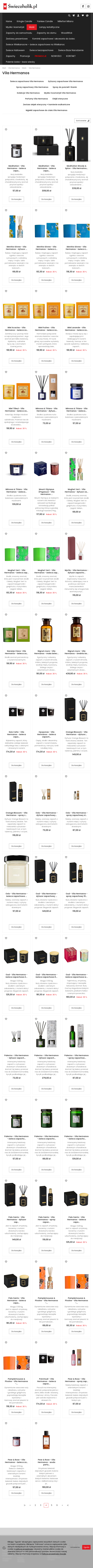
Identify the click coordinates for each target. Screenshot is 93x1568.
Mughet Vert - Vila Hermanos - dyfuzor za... (76, 491)
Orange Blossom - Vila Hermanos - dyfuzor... (76, 734)
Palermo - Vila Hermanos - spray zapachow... (76, 1057)
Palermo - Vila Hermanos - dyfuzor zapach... (16, 1057)
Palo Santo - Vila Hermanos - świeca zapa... (76, 1220)
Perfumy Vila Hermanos (36, 98)
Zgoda (86, 1547)
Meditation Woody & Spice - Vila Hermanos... (76, 167)
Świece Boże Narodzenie (71, 50)
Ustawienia (75, 1547)
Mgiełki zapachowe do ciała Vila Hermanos (46, 110)
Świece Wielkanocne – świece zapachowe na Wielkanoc (35, 44)
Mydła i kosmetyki (15, 27)
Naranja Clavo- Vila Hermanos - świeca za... (16, 653)
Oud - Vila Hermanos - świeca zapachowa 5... (46, 976)
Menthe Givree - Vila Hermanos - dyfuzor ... (16, 248)
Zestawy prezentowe (17, 38)
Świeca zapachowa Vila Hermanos (27, 81)
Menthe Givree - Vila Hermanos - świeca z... (46, 248)
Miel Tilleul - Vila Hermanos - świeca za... (16, 410)
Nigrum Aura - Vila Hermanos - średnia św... (76, 653)
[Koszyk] (73, 15)
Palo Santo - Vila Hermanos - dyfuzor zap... (16, 1220)
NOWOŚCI (56, 56)
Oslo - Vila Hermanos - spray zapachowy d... (77, 815)
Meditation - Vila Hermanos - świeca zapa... (16, 169)
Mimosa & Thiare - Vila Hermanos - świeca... (76, 410)
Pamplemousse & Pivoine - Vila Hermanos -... (46, 1301)
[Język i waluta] (87, 15)
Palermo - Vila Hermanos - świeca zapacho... (16, 1138)
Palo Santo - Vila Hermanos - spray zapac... (46, 1220)
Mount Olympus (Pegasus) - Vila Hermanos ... (46, 492)
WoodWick (66, 32)
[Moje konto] (78, 15)
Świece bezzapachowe (41, 50)
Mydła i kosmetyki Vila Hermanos (60, 93)
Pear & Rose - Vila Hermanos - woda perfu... (46, 1463)
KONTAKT (71, 56)
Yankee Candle (45, 21)
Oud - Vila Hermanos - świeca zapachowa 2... (16, 976)
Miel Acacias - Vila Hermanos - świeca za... (16, 329)
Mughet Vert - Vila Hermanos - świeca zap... (16, 572)
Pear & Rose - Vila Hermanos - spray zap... (76, 1381)
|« (24, 1506)
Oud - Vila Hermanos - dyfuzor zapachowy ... (46, 895)
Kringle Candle (24, 21)
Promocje (25, 56)
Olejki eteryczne (60, 98)
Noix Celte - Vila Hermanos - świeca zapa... (16, 735)
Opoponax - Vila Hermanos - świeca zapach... (46, 735)
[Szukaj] (69, 15)
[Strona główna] (20, 6)
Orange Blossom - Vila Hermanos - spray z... (16, 815)
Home (9, 21)
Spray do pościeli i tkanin (65, 87)
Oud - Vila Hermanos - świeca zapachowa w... (76, 976)
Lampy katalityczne (49, 27)
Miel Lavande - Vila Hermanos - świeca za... (76, 329)
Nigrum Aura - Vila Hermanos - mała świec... (46, 653)
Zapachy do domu (46, 32)
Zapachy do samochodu (19, 32)
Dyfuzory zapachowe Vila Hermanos (65, 81)
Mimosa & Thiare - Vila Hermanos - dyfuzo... (46, 410)
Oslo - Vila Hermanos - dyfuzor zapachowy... (47, 815)
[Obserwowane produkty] (82, 15)
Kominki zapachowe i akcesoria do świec (53, 38)
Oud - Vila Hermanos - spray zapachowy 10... (76, 895)
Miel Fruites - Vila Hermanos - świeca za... (46, 329)
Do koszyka (16, 200)
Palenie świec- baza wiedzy (20, 61)
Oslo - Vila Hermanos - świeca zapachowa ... (16, 895)
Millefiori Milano (65, 21)
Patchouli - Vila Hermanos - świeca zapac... (46, 1382)
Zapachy (10, 56)
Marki (31, 27)
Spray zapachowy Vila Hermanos (32, 87)
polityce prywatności (24, 1549)
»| (67, 1506)
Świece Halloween (15, 50)
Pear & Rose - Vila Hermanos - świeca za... (16, 1461)
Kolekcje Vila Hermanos (28, 93)
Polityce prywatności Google (54, 1554)
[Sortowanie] (82, 121)
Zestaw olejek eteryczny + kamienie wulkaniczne (46, 104)
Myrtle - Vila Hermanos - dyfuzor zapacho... (76, 572)
